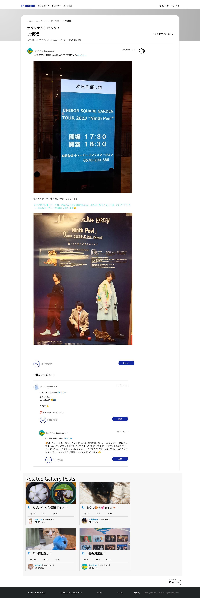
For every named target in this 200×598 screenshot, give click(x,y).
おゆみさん (39, 565)
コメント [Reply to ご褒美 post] (126, 363)
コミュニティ (43, 6)
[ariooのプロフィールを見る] (42, 387)
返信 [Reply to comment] (120, 419)
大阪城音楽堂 (41, 553)
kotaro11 (146, 519)
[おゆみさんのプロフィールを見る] (38, 51)
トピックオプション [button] (161, 34)
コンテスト (68, 6)
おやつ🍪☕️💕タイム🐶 (101, 507)
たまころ (38, 519)
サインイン (164, 6)
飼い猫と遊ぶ (148, 507)
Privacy (100, 593)
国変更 (137, 592)
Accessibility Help (37, 593)
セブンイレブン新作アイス (48, 507)
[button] (130, 50)
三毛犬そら (93, 519)
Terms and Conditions (71, 593)
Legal (120, 593)
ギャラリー (56, 6)
